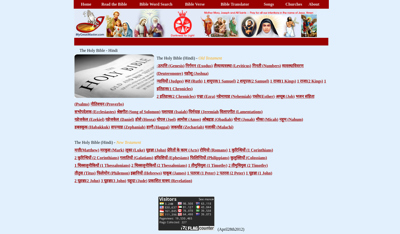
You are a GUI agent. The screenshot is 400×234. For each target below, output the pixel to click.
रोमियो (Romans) (214, 150)
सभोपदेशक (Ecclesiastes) (95, 112)
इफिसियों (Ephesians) (171, 158)
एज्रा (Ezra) (206, 96)
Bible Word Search (156, 4)
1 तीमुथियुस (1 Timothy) (207, 165)
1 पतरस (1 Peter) (201, 173)
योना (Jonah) (244, 119)
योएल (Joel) (166, 119)
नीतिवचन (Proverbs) (107, 104)
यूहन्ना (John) (156, 150)
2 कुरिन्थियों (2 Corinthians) (96, 158)
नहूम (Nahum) (291, 119)
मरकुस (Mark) (112, 150)
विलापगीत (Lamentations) (241, 112)
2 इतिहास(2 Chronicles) (176, 96)
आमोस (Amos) (189, 119)
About (313, 4)
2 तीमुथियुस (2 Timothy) (248, 165)
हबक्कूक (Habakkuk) (92, 127)
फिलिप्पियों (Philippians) (209, 158)
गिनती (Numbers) (266, 66)
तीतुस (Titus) (85, 173)
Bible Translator (235, 4)
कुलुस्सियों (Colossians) (248, 158)
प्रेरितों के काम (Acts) (183, 150)
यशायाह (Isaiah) (174, 112)
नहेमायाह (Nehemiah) (234, 96)
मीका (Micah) (267, 119)
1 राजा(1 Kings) (283, 81)
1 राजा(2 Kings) (310, 81)
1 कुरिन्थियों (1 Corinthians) (251, 150)
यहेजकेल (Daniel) (119, 119)
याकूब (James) (174, 173)
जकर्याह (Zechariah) (187, 127)
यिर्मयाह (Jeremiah (204, 112)
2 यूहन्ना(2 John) (87, 181)
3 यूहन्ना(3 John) (113, 181)
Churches (293, 4)
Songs (269, 4)
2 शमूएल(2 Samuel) (253, 81)
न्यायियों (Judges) (170, 81)
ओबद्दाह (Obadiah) (217, 119)
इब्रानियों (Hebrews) (146, 173)
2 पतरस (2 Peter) (231, 173)
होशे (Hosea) (145, 119)
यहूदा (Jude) (137, 181)
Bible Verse (195, 4)
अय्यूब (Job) (285, 96)
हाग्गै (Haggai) (158, 127)
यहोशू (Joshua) (196, 73)
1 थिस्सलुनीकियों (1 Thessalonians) (102, 165)
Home (86, 4)
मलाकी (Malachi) (219, 127)
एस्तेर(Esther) (264, 96)
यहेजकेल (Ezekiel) (89, 119)
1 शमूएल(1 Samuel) (220, 81)
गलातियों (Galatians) (136, 158)
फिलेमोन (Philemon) (113, 173)
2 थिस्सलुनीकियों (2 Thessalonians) (159, 165)
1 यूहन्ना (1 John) (259, 173)
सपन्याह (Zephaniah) (128, 127)
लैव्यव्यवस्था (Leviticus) (232, 66)
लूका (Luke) (135, 150)
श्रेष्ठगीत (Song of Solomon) (138, 112)
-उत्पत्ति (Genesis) (170, 66)
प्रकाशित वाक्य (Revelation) (170, 181)
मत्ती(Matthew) (86, 150)
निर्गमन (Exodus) (198, 66)
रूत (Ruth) (194, 81)
